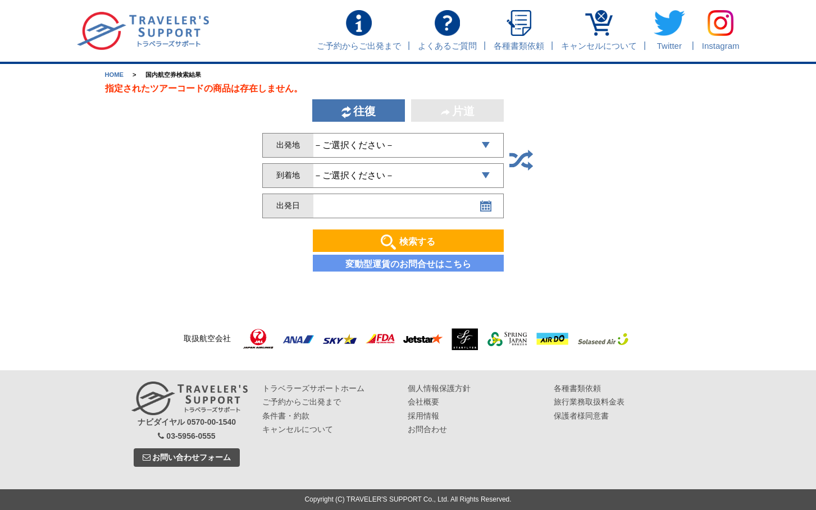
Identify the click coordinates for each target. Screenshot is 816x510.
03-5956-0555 (186, 435)
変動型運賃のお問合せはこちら (408, 264)
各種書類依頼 (577, 388)
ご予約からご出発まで (301, 401)
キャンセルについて (297, 429)
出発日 (288, 205)
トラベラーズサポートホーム (313, 388)
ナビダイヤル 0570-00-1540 (187, 421)
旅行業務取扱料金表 (589, 401)
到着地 (288, 175)
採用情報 (423, 415)
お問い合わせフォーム (187, 457)
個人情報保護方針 (439, 388)
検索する (408, 242)
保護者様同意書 (581, 415)
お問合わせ (427, 429)
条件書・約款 (285, 415)
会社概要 (423, 401)
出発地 (288, 144)
